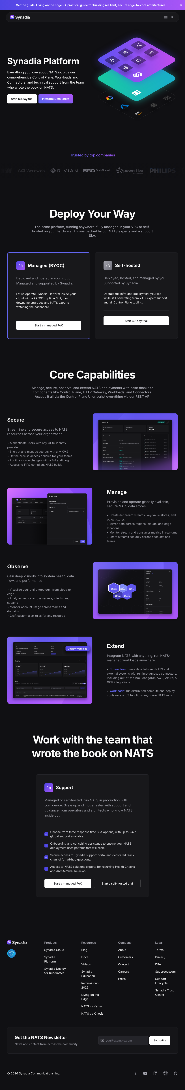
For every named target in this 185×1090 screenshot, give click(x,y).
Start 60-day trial (136, 321)
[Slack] (165, 1073)
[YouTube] (145, 1073)
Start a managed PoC (49, 325)
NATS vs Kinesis (92, 1013)
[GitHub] (175, 1073)
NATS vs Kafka (91, 1006)
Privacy (160, 957)
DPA (158, 964)
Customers (125, 957)
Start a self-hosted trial (117, 883)
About (122, 950)
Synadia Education (88, 974)
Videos (86, 964)
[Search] (172, 17)
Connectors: (118, 669)
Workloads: (117, 691)
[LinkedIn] (155, 1073)
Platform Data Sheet (55, 99)
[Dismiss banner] (181, 5)
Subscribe (160, 1040)
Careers (123, 971)
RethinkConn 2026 (89, 985)
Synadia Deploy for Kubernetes (55, 971)
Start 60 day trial (22, 99)
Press (122, 979)
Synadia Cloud (54, 950)
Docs (84, 957)
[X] (135, 1073)
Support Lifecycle (161, 981)
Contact (123, 964)
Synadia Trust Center (164, 992)
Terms (159, 950)
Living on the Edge (90, 997)
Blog (84, 950)
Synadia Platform (50, 959)
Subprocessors (165, 971)
